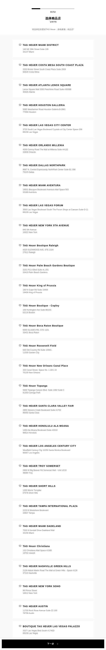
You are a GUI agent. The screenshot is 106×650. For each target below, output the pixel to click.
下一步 (53, 644)
